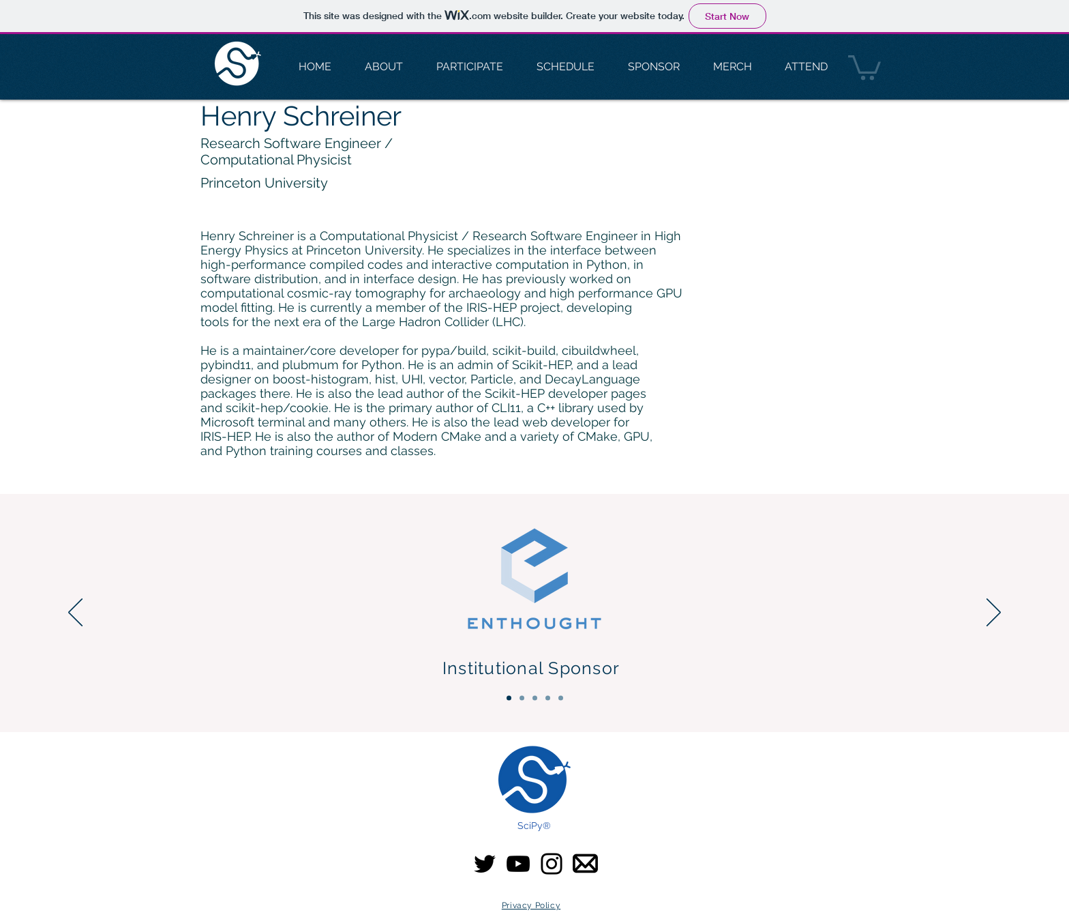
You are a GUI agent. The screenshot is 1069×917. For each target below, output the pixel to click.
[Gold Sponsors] (534, 698)
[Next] (994, 613)
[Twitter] (484, 863)
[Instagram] (551, 863)
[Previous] (75, 613)
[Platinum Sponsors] (522, 698)
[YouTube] (518, 863)
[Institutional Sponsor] (509, 698)
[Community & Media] (560, 698)
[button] (864, 66)
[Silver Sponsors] (547, 698)
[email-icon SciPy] (585, 863)
